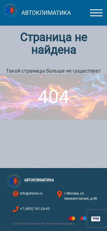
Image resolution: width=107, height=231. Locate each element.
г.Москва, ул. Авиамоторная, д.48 (80, 196)
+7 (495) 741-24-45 (35, 209)
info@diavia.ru (31, 193)
